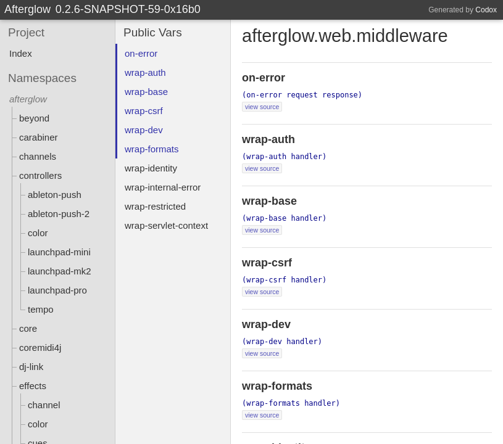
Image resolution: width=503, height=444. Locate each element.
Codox (486, 10)
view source (262, 106)
